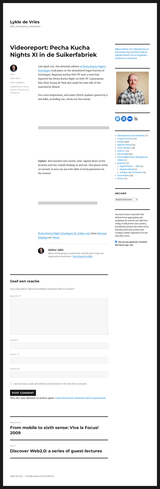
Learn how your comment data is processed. (80, 397)
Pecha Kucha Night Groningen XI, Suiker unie (64, 233)
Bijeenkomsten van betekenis (131, 135)
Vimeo (55, 237)
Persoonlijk (122, 154)
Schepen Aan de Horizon (131, 172)
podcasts (121, 163)
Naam (14, 340)
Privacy (120, 178)
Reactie (15, 296)
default (120, 142)
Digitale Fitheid (124, 145)
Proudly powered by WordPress (39, 476)
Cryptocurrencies (125, 138)
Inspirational (16, 86)
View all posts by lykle (82, 256)
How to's (121, 151)
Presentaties (123, 175)
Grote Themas (124, 148)
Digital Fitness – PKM (130, 166)
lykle (12, 74)
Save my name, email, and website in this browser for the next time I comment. (50, 384)
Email (14, 354)
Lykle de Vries (25, 21)
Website (15, 369)
